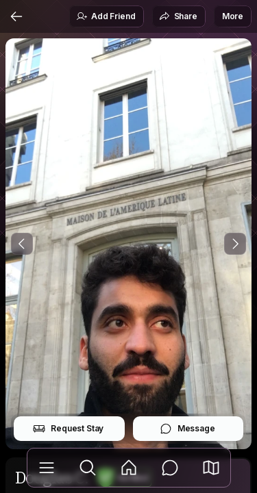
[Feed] (129, 467)
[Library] (46, 467)
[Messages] (170, 467)
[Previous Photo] (22, 244)
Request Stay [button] (68, 428)
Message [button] (187, 428)
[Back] (16, 16)
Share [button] (178, 16)
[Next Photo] (235, 244)
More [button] (232, 16)
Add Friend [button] (105, 16)
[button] (211, 467)
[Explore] (88, 467)
